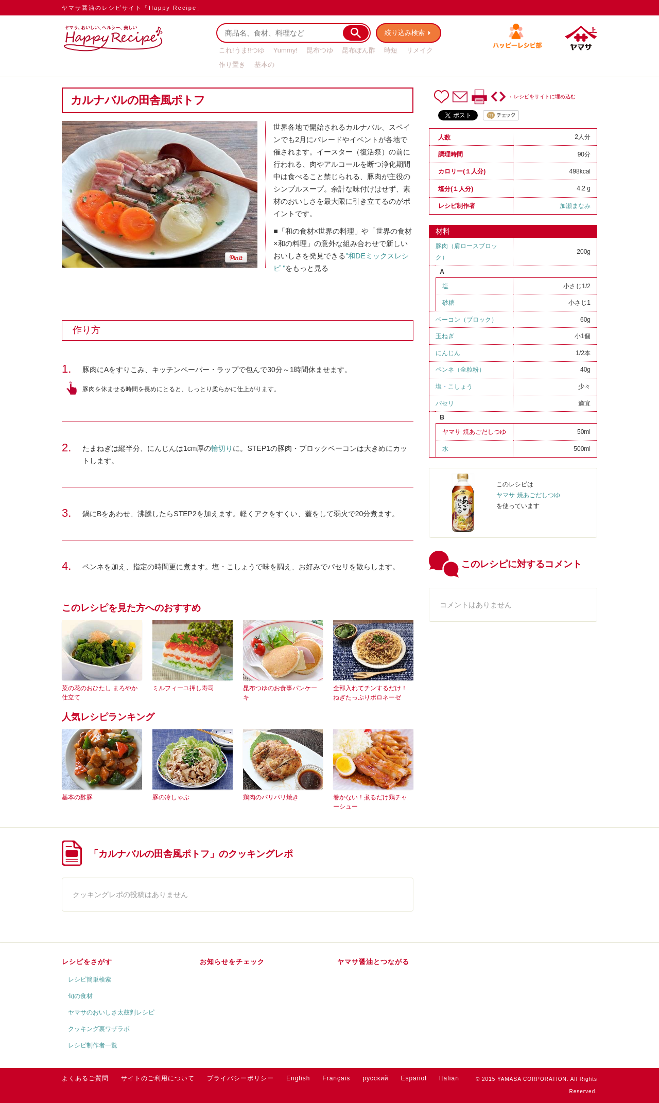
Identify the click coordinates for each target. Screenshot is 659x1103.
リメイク (419, 50)
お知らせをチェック (232, 962)
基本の (264, 64)
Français (336, 1078)
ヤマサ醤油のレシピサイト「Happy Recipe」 (132, 8)
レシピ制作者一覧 (92, 1045)
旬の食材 (80, 996)
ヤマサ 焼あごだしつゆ (474, 431)
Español (413, 1078)
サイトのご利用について (158, 1078)
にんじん (448, 353)
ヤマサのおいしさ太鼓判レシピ (111, 1012)
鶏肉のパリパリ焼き (271, 797)
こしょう (460, 386)
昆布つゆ (319, 50)
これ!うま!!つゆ (242, 50)
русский (375, 1078)
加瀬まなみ (575, 205)
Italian (449, 1078)
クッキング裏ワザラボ (99, 1028)
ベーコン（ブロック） (466, 319)
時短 (390, 50)
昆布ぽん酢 (358, 50)
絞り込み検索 (405, 33)
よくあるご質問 (85, 1078)
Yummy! (285, 50)
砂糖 (448, 302)
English (298, 1078)
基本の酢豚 (77, 797)
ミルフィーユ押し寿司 (183, 688)
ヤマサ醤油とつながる (373, 962)
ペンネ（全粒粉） (460, 369)
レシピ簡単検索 (89, 979)
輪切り (222, 448)
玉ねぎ (445, 336)
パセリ (445, 403)
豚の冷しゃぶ (170, 797)
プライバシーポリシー (240, 1078)
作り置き (232, 64)
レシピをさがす (87, 962)
